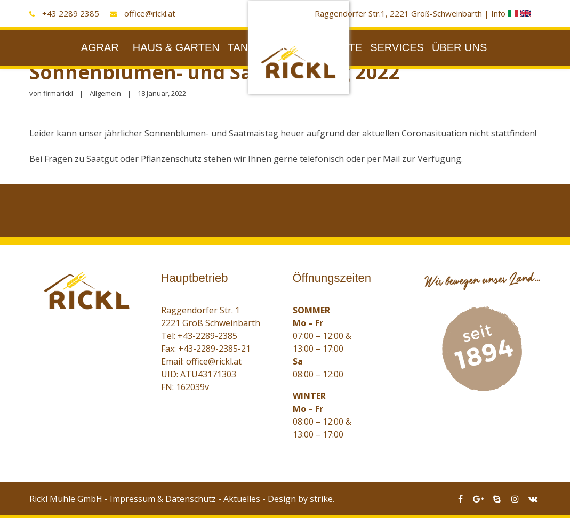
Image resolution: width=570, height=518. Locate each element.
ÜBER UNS (459, 47)
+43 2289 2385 (70, 13)
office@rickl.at (149, 13)
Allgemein (105, 93)
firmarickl (58, 93)
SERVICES (397, 47)
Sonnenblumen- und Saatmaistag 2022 (214, 72)
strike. (322, 499)
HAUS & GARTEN (176, 47)
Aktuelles (241, 499)
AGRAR (100, 47)
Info (505, 13)
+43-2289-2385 (207, 336)
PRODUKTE (332, 47)
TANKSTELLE (261, 47)
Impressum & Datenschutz (163, 499)
